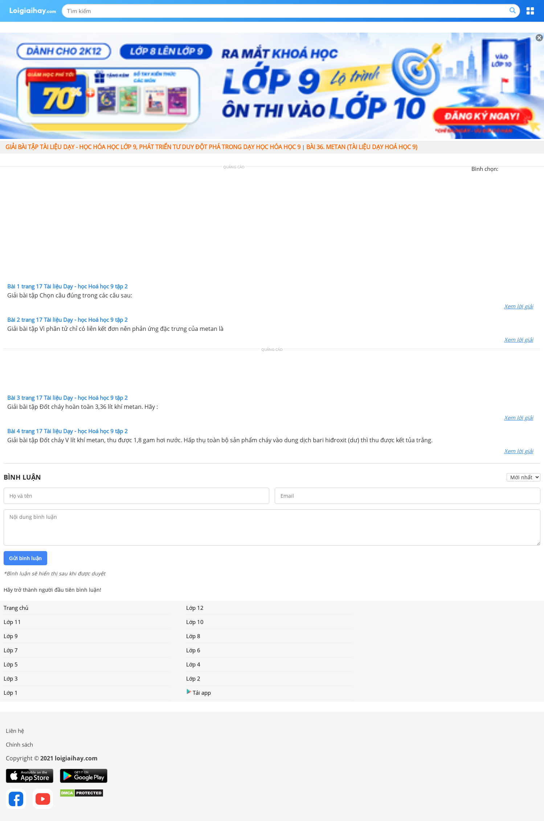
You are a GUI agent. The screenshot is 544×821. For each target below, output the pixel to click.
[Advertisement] (272, 226)
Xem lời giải (518, 306)
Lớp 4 (193, 664)
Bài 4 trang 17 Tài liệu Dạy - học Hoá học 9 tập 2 (67, 431)
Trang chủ (16, 607)
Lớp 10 (195, 621)
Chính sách (19, 744)
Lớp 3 (11, 678)
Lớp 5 (11, 664)
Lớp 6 (193, 650)
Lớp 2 (193, 678)
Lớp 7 (11, 650)
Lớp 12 (195, 607)
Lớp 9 (11, 636)
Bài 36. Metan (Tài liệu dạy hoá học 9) (361, 147)
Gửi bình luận (25, 558)
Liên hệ (15, 730)
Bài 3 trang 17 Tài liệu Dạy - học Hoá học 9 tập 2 (67, 397)
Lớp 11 (12, 621)
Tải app (198, 692)
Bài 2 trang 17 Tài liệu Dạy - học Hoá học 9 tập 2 (67, 319)
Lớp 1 (11, 692)
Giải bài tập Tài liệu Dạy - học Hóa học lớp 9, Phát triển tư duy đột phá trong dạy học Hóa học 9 (152, 147)
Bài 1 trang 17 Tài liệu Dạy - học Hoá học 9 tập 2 (67, 286)
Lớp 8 (193, 636)
